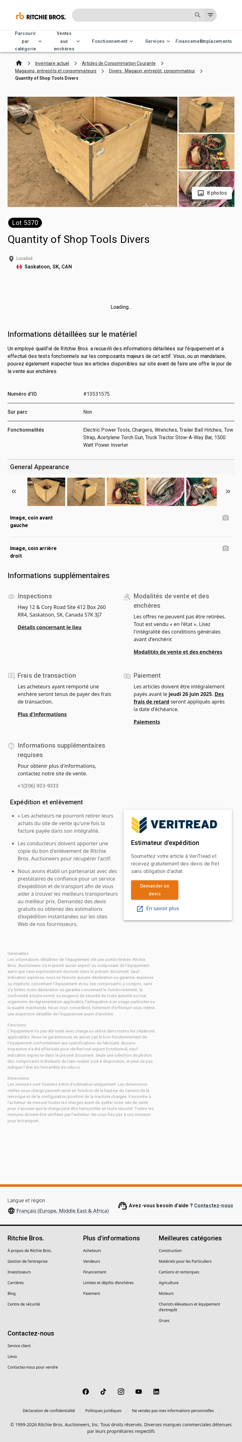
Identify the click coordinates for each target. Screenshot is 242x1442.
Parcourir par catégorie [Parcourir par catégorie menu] (29, 41)
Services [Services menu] (159, 41)
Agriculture (169, 1282)
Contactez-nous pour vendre (33, 1367)
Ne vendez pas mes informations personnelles (173, 1410)
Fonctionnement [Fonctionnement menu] (113, 41)
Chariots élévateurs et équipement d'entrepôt (189, 1307)
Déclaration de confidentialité (49, 1410)
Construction (170, 1250)
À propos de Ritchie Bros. (30, 1250)
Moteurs (166, 1293)
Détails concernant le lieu (50, 627)
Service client (19, 1345)
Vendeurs (91, 1261)
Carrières (16, 1282)
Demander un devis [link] (154, 889)
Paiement (91, 1293)
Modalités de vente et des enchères (178, 651)
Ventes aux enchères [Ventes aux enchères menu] (67, 41)
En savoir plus (157, 908)
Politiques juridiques (103, 1410)
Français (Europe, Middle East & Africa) (62, 1210)
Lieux (12, 1356)
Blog (12, 1293)
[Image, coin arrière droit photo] (225, 548)
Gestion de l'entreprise (28, 1261)
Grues (164, 1320)
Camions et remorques (179, 1272)
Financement (190, 41)
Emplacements (216, 41)
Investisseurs (19, 1272)
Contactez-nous (213, 1206)
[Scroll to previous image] (14, 491)
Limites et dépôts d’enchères (108, 1282)
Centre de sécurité (24, 1304)
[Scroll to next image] (228, 491)
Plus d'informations (42, 714)
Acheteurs (92, 1250)
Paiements (147, 721)
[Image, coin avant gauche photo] (225, 518)
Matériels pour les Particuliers (185, 1261)
